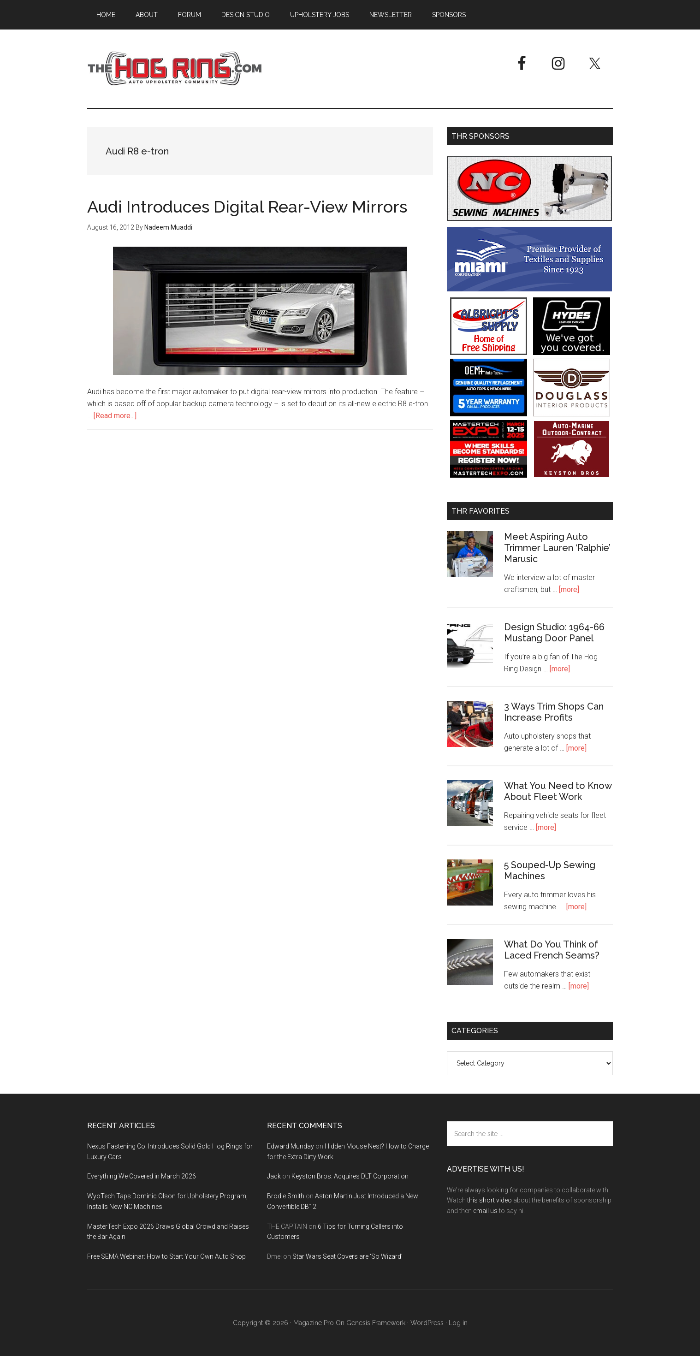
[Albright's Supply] (488, 352)
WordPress (427, 1322)
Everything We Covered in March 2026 (141, 1176)
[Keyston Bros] (571, 475)
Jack (274, 1176)
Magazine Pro (313, 1322)
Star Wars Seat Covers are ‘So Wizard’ (347, 1256)
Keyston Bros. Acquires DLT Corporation (350, 1176)
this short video (489, 1200)
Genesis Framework (375, 1322)
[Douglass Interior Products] (571, 413)
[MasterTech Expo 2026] (488, 475)
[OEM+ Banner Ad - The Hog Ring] (488, 413)
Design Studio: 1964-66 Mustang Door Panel (554, 633)
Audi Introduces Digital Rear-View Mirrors (247, 206)
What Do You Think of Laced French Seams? (551, 950)
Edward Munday (290, 1146)
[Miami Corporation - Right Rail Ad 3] (529, 288)
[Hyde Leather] (571, 352)
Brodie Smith (285, 1196)
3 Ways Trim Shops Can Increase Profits (554, 712)
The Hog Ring (174, 68)
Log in (458, 1322)
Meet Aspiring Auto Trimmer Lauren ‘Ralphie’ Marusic (557, 547)
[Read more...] (115, 415)
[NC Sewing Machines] (529, 218)
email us (485, 1210)
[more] (569, 589)
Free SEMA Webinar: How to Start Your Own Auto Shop (166, 1256)
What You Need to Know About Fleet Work (557, 791)
